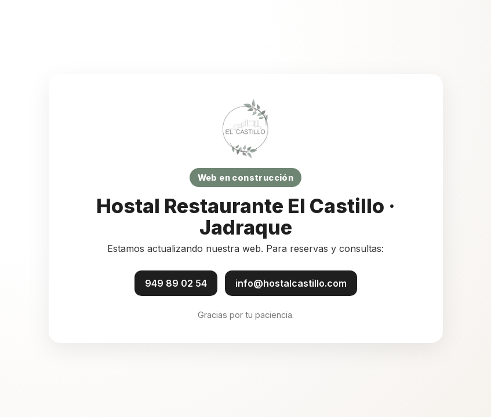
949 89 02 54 (176, 283)
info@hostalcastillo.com (291, 283)
